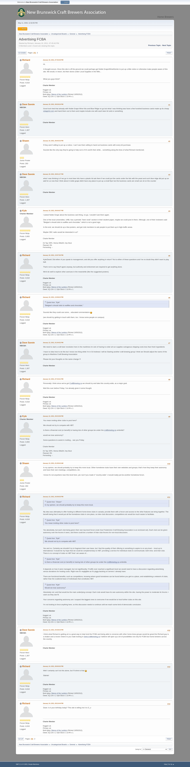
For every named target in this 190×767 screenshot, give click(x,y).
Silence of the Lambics (59, 94)
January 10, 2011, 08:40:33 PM (53, 141)
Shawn (25, 141)
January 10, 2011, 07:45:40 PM (53, 60)
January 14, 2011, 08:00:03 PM (53, 666)
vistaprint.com (48, 111)
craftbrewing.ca (110, 430)
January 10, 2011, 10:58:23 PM (53, 297)
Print (169, 53)
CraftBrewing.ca (76, 383)
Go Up (20, 739)
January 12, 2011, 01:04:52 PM (53, 342)
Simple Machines (33, 764)
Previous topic (154, 45)
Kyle (24, 211)
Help (165, 764)
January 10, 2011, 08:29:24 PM (53, 104)
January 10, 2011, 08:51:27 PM (53, 174)
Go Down (22, 53)
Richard (26, 60)
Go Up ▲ (171, 764)
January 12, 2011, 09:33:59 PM (53, 416)
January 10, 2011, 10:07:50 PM (53, 255)
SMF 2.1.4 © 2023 (21, 764)
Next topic (166, 45)
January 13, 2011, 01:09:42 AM (53, 463)
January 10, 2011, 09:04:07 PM (53, 210)
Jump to (138, 749)
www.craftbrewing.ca (92, 637)
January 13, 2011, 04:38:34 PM (53, 630)
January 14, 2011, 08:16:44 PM (53, 703)
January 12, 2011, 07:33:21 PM (53, 379)
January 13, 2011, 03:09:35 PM (53, 496)
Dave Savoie (28, 104)
